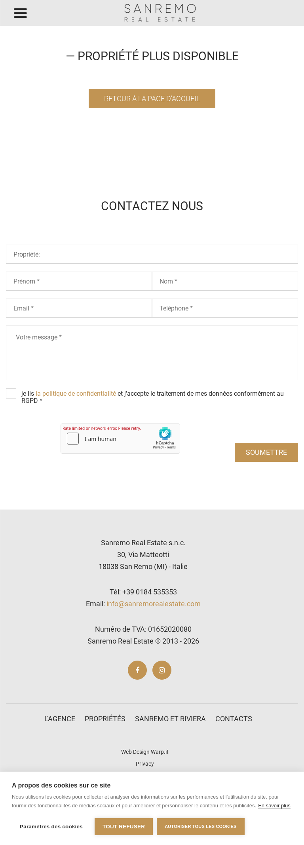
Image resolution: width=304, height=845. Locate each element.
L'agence (59, 719)
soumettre (266, 452)
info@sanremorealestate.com (153, 604)
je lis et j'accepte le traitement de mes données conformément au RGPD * (152, 397)
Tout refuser (124, 827)
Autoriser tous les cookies (200, 826)
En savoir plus (274, 806)
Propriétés (105, 719)
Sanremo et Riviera (170, 719)
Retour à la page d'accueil (152, 98)
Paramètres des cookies (51, 827)
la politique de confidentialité (76, 393)
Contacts (233, 719)
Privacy (145, 764)
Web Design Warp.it (145, 752)
